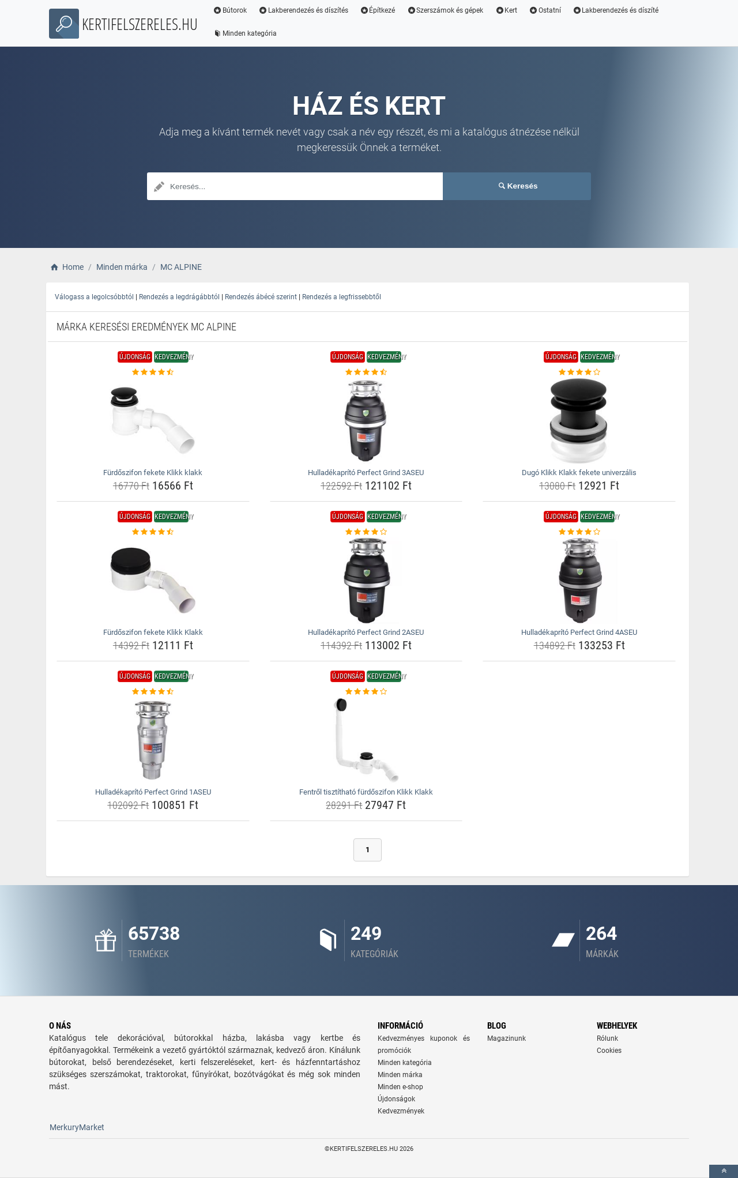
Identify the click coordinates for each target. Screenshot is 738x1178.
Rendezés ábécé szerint (261, 297)
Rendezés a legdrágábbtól (179, 297)
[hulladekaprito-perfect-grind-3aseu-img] (366, 421)
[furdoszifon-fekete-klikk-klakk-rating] (153, 372)
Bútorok (230, 10)
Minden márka (400, 1075)
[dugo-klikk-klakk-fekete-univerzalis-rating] (579, 372)
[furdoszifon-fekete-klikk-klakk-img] (153, 421)
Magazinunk (506, 1038)
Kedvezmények (401, 1111)
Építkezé (378, 10)
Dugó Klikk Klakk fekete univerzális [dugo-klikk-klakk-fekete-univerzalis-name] (579, 472)
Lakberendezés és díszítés (303, 10)
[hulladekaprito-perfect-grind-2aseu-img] (366, 580)
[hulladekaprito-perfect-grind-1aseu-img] (153, 740)
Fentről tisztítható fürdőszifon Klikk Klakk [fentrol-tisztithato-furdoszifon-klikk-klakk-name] (366, 792)
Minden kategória (245, 33)
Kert (506, 10)
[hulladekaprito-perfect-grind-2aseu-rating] (366, 532)
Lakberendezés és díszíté (616, 10)
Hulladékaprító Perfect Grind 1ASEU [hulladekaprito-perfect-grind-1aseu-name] (153, 792)
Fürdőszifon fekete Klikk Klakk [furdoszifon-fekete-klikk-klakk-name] (153, 632)
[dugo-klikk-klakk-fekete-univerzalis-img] (579, 421)
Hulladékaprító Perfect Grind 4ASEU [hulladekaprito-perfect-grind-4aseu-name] (579, 632)
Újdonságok (396, 1099)
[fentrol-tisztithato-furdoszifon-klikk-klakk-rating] (366, 692)
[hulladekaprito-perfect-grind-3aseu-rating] (366, 372)
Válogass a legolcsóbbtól (94, 297)
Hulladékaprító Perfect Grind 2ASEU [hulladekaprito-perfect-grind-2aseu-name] (366, 632)
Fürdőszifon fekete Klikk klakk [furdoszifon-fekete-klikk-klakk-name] (152, 472)
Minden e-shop (400, 1087)
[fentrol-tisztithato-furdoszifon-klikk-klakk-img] (366, 740)
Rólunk (607, 1038)
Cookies (609, 1051)
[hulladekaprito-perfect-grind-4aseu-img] (579, 580)
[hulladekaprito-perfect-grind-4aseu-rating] (579, 532)
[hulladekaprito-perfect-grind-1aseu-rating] (153, 692)
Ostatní (545, 10)
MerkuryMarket (77, 1127)
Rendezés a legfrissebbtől (341, 297)
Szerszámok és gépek (444, 10)
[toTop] (723, 1171)
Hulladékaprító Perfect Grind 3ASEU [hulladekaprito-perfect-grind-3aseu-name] (366, 472)
